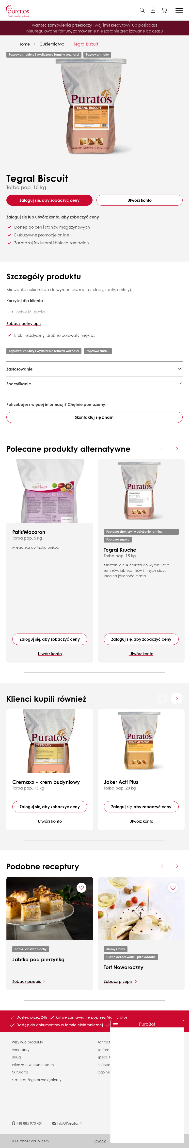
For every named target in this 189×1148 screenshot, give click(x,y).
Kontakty (104, 1041)
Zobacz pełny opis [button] (23, 323)
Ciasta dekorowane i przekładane (131, 957)
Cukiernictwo (51, 44)
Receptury (21, 1049)
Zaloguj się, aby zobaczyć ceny (49, 200)
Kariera (103, 1049)
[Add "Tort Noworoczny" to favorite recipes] (173, 888)
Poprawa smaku (97, 54)
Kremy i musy (115, 949)
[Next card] (177, 448)
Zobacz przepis (26, 981)
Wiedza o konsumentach (33, 1064)
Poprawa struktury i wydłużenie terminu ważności (44, 54)
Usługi (16, 1057)
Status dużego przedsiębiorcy (37, 1079)
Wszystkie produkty (27, 1041)
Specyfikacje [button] (18, 384)
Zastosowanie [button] (19, 369)
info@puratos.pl (67, 1123)
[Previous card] (162, 448)
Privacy (100, 1140)
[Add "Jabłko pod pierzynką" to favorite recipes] (81, 888)
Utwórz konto (139, 200)
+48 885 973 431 (27, 1123)
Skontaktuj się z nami (94, 417)
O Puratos (20, 1072)
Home (24, 44)
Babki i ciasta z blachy (31, 949)
